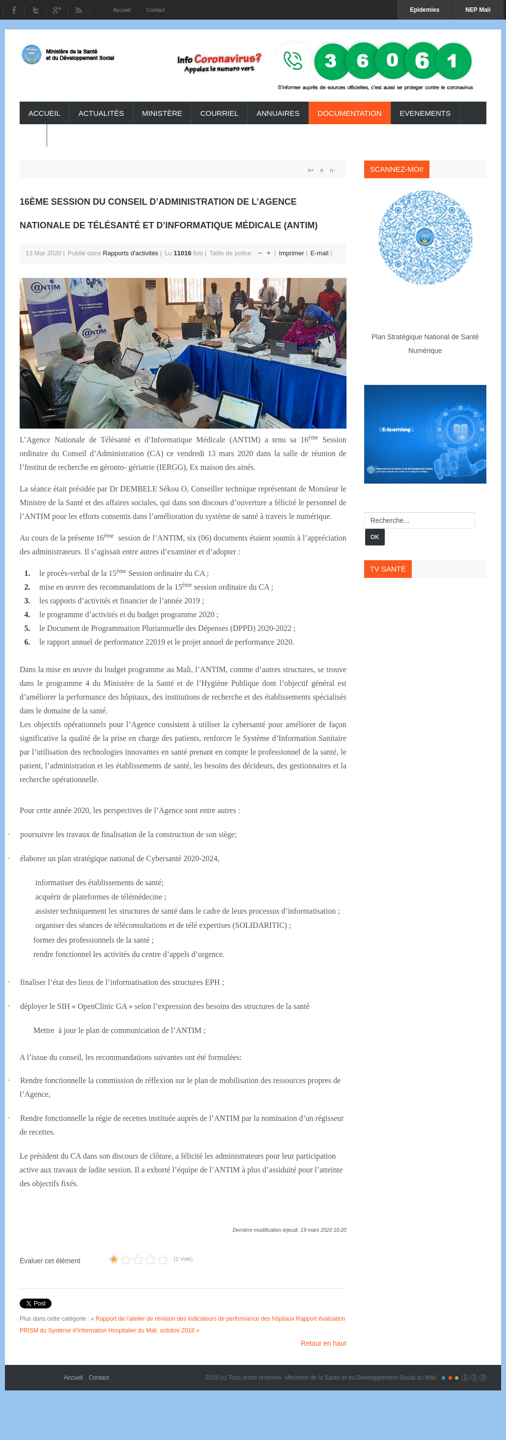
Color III (456, 1378)
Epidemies (424, 9)
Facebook (14, 10)
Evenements (425, 113)
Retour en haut (323, 1343)
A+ (310, 170)
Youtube (57, 10)
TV (33, 136)
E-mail (320, 253)
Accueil (44, 113)
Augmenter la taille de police (268, 250)
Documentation (349, 113)
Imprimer (292, 253)
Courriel (219, 113)
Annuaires (278, 113)
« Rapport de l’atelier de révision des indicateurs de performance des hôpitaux (192, 1318)
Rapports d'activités (131, 253)
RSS (79, 10)
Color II (450, 1378)
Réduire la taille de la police (260, 250)
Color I (443, 1378)
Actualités (101, 113)
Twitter (35, 10)
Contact (99, 1377)
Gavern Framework (42, 1374)
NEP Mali (477, 9)
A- (332, 170)
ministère (162, 113)
